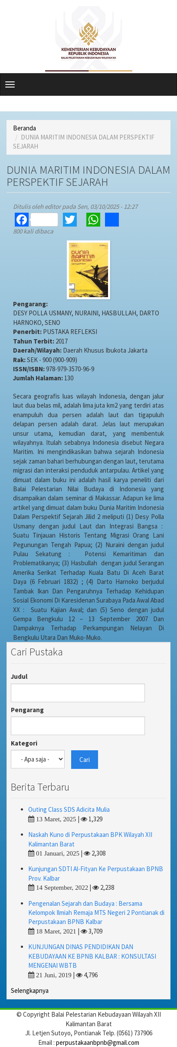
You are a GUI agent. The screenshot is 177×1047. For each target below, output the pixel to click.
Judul (19, 676)
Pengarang (27, 710)
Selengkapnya (30, 990)
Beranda (24, 128)
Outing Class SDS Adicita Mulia (69, 809)
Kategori (24, 743)
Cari (84, 759)
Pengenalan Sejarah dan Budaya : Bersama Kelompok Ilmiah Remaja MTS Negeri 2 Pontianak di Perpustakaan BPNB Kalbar (96, 912)
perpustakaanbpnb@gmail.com (97, 1042)
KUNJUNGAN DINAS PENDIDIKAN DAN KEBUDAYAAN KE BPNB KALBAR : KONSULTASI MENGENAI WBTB (92, 956)
